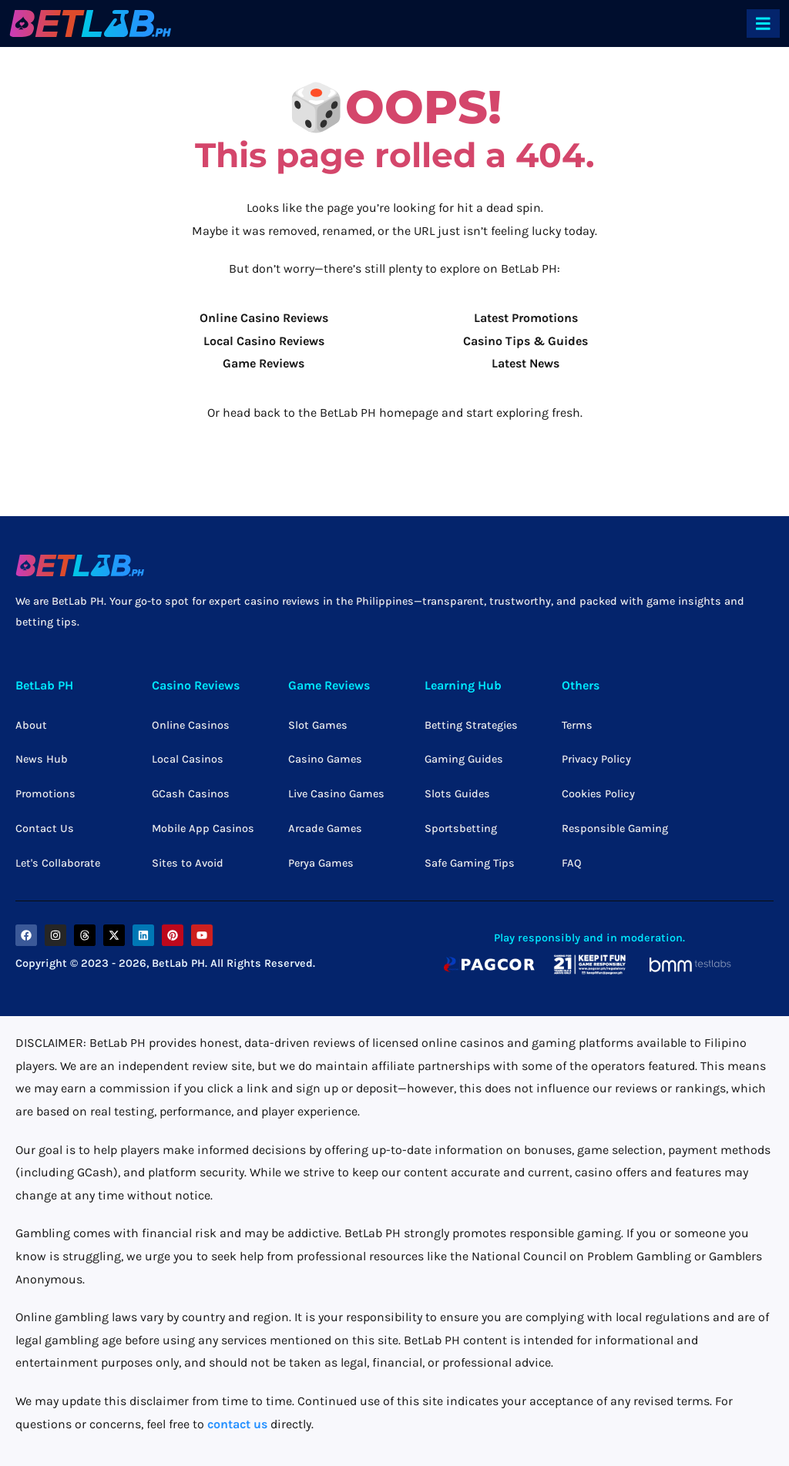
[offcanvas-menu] (763, 23)
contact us (237, 1424)
